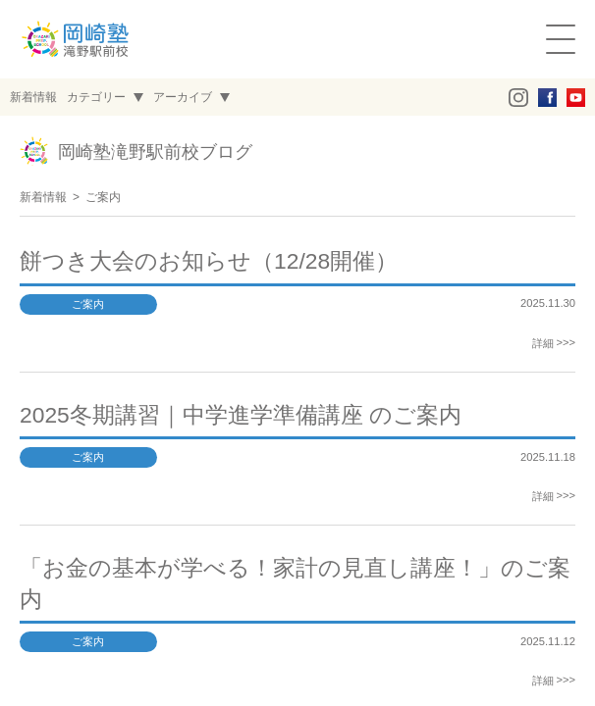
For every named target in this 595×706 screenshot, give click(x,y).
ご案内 (103, 197)
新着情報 (43, 197)
